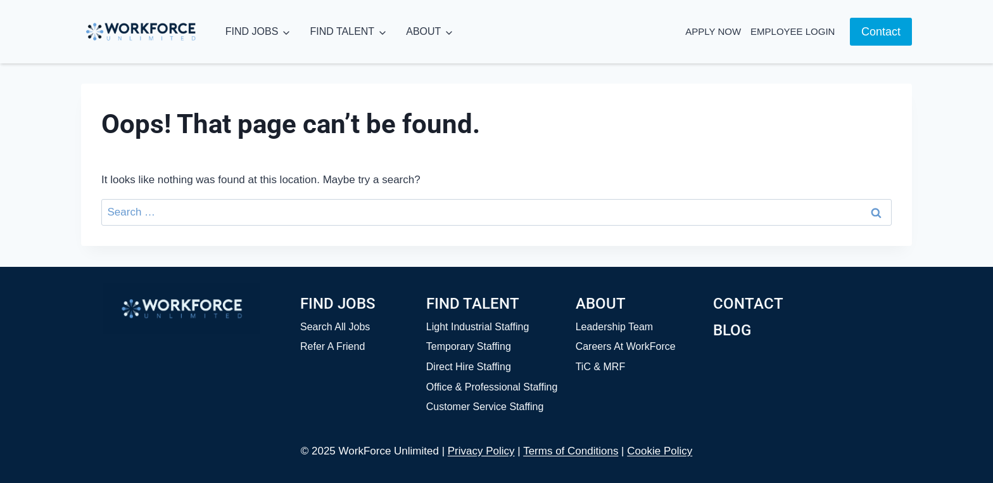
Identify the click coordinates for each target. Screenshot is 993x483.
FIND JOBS (252, 31)
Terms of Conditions (570, 451)
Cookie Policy (659, 451)
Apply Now (713, 31)
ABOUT (423, 31)
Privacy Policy (481, 451)
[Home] (182, 309)
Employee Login (792, 31)
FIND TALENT (342, 31)
